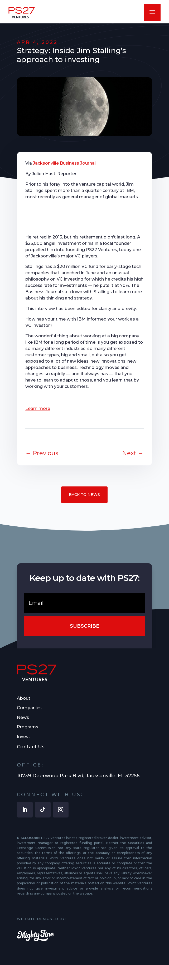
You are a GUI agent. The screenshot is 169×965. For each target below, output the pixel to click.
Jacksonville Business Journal (65, 163)
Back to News (84, 494)
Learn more (37, 408)
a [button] (152, 12)
